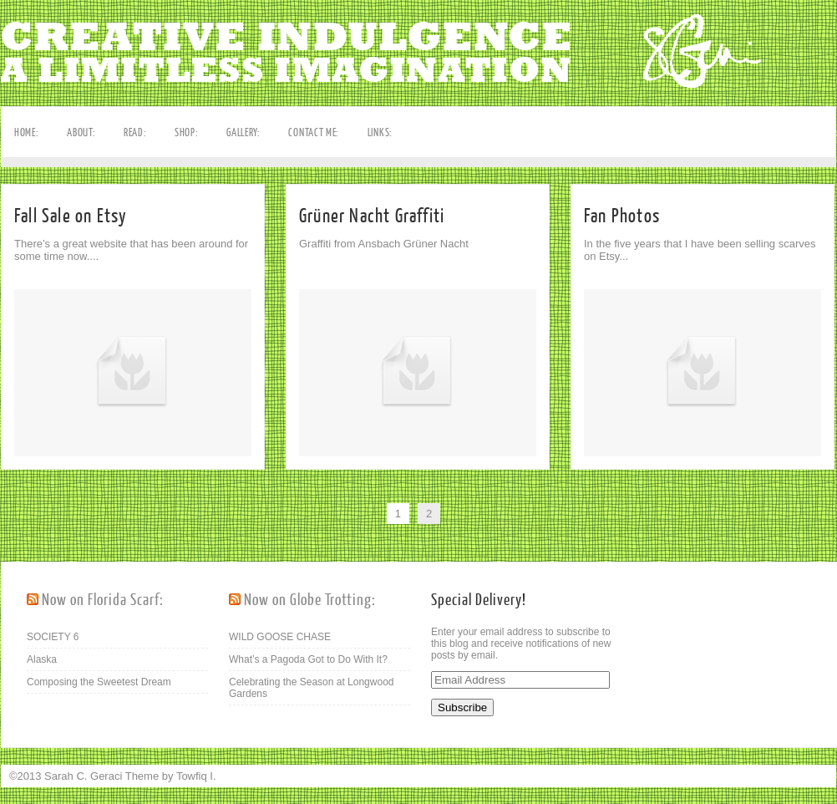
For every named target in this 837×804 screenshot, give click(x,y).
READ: (135, 132)
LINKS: (380, 132)
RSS (14, 241)
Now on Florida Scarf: (103, 600)
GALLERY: (243, 132)
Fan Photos (622, 216)
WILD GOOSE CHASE (280, 637)
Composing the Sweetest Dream (99, 682)
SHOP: (187, 132)
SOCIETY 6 (53, 637)
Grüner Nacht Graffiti (371, 216)
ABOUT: (81, 132)
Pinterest (14, 215)
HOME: (26, 132)
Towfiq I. (196, 776)
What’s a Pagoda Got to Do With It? (308, 659)
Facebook (14, 189)
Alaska (42, 659)
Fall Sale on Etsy (70, 216)
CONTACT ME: (313, 132)
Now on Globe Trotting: (310, 600)
